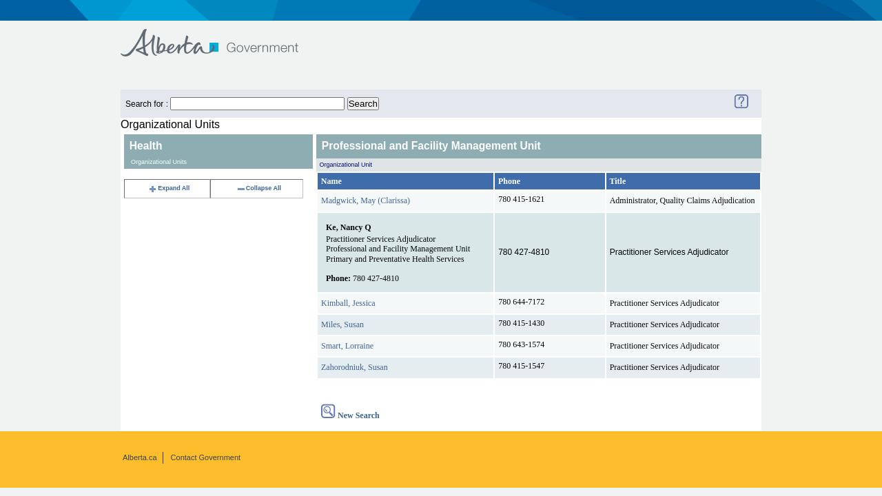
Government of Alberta (221, 36)
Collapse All (258, 188)
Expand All (168, 188)
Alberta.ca (140, 457)
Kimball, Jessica (348, 303)
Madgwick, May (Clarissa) (365, 200)
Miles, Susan (342, 324)
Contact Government (206, 457)
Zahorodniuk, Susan (354, 367)
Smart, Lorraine (347, 346)
